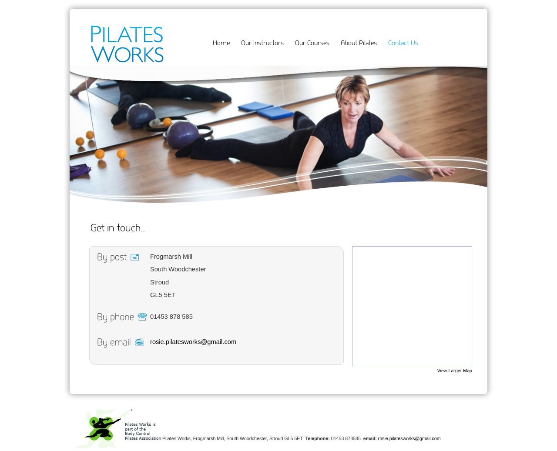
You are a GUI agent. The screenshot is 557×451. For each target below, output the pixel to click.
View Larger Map (454, 370)
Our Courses (312, 43)
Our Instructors (262, 43)
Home (221, 43)
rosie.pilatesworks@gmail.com (193, 341)
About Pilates (359, 43)
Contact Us (403, 43)
